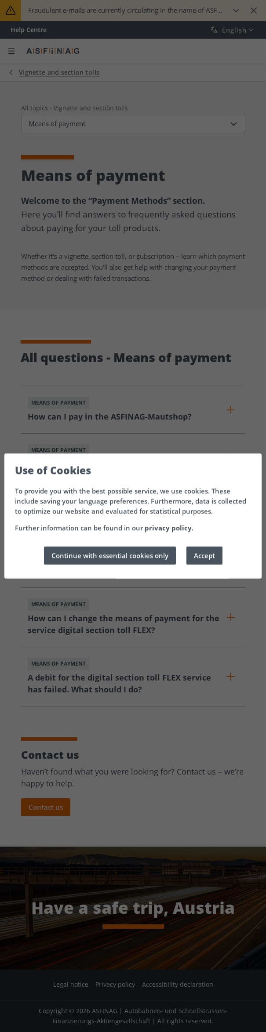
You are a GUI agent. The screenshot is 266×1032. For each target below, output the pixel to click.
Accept (204, 555)
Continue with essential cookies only (109, 555)
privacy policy (168, 527)
